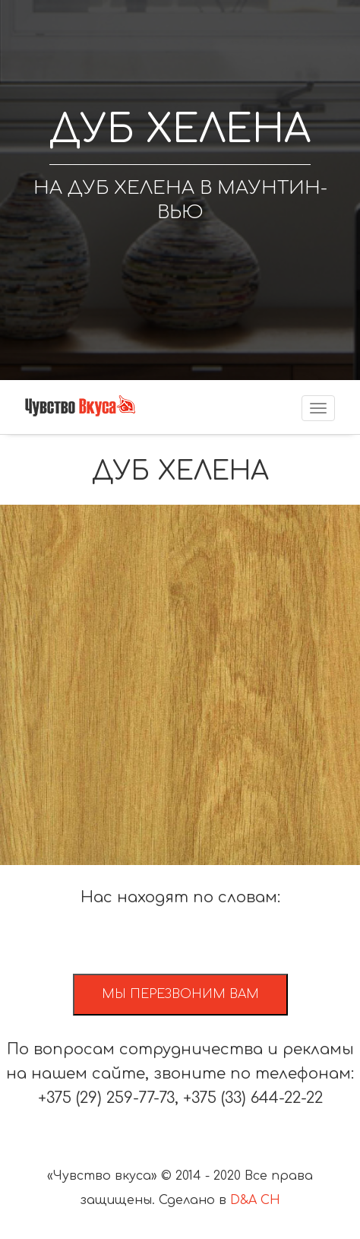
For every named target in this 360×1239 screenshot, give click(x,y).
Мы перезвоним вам (180, 994)
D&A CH (255, 1200)
